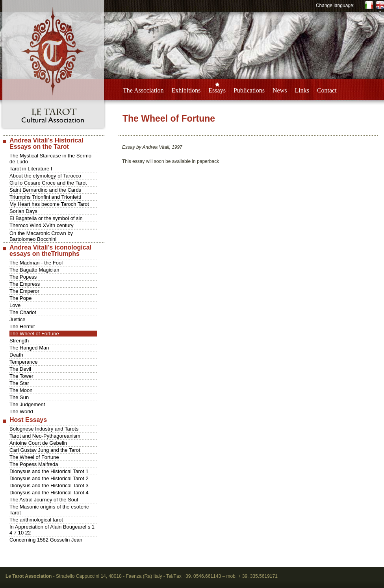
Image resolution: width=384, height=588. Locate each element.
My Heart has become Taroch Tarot (49, 204)
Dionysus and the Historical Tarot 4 (49, 493)
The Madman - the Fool (36, 263)
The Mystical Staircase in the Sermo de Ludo (50, 159)
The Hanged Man (29, 348)
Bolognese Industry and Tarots (43, 429)
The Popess (23, 277)
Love (14, 305)
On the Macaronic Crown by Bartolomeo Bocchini (41, 236)
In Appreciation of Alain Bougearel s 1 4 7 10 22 (52, 530)
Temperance (23, 362)
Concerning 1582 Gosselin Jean (45, 540)
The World (21, 411)
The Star (19, 383)
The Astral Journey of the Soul (43, 500)
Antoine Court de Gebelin (38, 443)
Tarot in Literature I (30, 169)
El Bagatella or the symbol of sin (46, 218)
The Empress (24, 284)
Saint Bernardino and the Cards (45, 190)
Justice (17, 319)
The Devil (20, 369)
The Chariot (22, 312)
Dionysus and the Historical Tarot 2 (49, 478)
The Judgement (27, 404)
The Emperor (24, 291)
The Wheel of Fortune (34, 334)
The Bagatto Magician (34, 270)
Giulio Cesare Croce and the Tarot (48, 183)
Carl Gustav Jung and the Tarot (44, 450)
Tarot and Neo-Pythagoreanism (44, 436)
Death (16, 355)
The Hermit (22, 326)
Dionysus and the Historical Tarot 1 (49, 471)
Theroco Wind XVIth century (41, 225)
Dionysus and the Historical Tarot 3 (49, 485)
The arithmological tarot (36, 520)
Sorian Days (23, 211)
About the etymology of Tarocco (45, 176)
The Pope (20, 298)
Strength (19, 341)
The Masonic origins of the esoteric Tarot (49, 510)
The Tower (21, 376)
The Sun (19, 397)
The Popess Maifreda (33, 464)
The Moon (21, 390)
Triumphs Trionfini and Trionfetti (45, 197)
